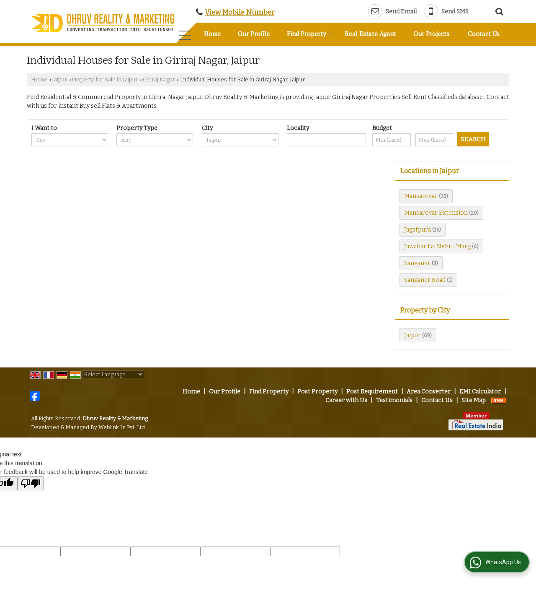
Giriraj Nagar (159, 79)
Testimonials (394, 400)
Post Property (317, 391)
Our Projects (434, 33)
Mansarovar (421, 196)
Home (212, 33)
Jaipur (59, 79)
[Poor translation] (30, 483)
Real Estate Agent (370, 33)
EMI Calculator (480, 391)
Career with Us (346, 400)
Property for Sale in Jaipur (105, 79)
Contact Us (484, 33)
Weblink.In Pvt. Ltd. (122, 427)
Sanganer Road (425, 280)
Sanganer (417, 263)
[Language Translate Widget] (113, 374)
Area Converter (429, 391)
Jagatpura (417, 229)
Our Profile (254, 33)
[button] (239, 12)
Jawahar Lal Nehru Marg (437, 246)
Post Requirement (372, 391)
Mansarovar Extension (436, 212)
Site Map (473, 400)
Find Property (309, 33)
